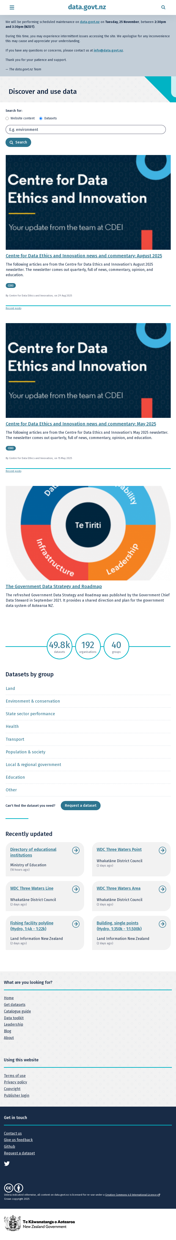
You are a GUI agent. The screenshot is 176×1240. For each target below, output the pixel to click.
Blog (7, 1031)
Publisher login (16, 1095)
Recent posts (13, 308)
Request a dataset (80, 805)
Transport (15, 739)
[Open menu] (12, 7)
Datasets (50, 118)
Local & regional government (33, 764)
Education (15, 777)
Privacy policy (15, 1082)
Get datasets (14, 1004)
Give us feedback (18, 1140)
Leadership (13, 1024)
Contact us (13, 1133)
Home (9, 998)
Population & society (25, 752)
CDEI (11, 285)
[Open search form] (163, 7)
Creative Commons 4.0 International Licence (132, 1194)
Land (10, 688)
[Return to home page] (87, 7)
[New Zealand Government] (39, 1223)
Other (11, 789)
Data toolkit (14, 1018)
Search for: (14, 111)
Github (9, 1146)
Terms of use (15, 1076)
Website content (23, 118)
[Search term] (86, 129)
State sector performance (30, 713)
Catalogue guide (17, 1011)
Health (12, 726)
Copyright (12, 1089)
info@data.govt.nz (108, 50)
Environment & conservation (33, 701)
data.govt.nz (90, 22)
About (9, 1038)
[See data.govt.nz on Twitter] (7, 1163)
